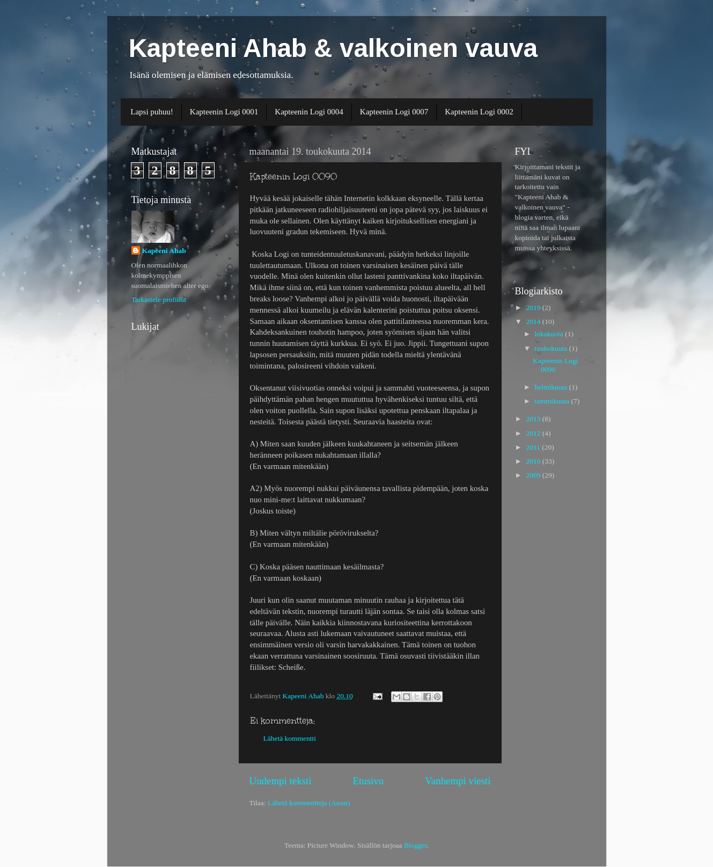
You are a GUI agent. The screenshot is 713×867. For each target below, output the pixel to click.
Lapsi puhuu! (151, 111)
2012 (534, 433)
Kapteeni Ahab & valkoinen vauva (333, 48)
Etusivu (368, 780)
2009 (534, 475)
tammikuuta (553, 401)
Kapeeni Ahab (164, 251)
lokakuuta (550, 334)
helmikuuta (552, 387)
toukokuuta (552, 348)
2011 (534, 447)
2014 (534, 321)
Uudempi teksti (280, 780)
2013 (534, 419)
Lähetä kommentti (290, 738)
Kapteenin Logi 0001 (224, 111)
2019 (534, 308)
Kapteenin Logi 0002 (479, 111)
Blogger (415, 845)
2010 (534, 461)
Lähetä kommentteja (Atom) (309, 803)
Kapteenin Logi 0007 (394, 111)
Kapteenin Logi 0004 (309, 111)
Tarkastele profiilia (158, 299)
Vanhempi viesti (457, 780)
